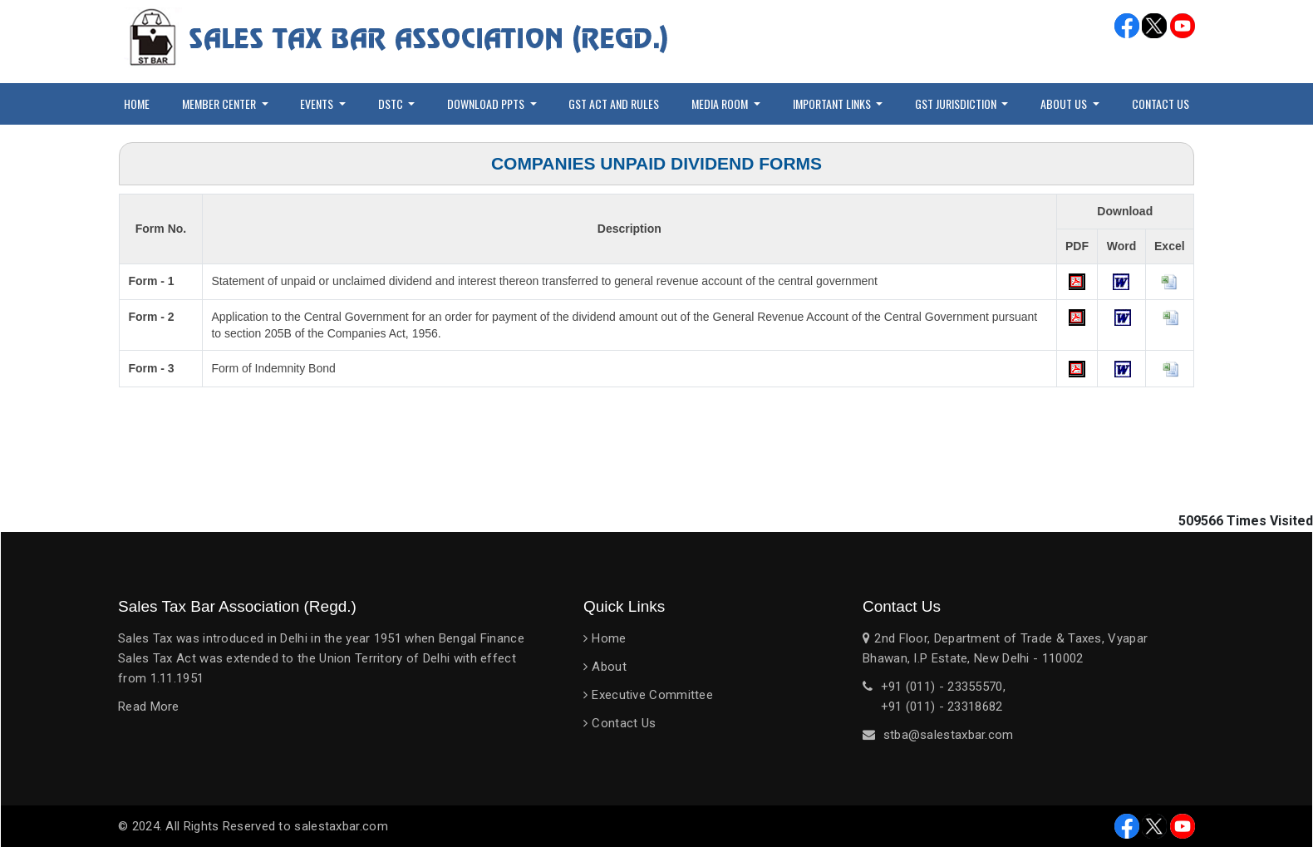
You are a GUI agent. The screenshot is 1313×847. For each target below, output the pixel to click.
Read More (148, 706)
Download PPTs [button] (487, 103)
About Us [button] (1064, 103)
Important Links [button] (833, 103)
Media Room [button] (720, 103)
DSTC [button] (392, 103)
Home (137, 103)
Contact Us (1160, 103)
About (609, 666)
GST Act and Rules (613, 103)
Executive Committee (652, 694)
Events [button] (318, 103)
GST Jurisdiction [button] (957, 103)
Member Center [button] (220, 103)
